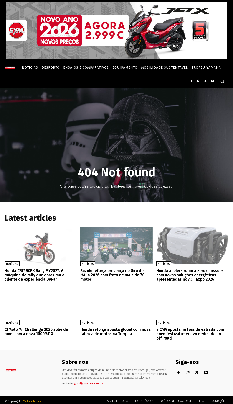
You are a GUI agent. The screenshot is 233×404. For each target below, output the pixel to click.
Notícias (12, 263)
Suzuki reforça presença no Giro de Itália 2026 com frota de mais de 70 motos (115, 273)
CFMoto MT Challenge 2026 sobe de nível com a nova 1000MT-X (40, 331)
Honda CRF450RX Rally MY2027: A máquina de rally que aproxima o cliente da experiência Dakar (40, 275)
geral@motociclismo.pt (89, 381)
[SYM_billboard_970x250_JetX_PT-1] (116, 58)
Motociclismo (32, 399)
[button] (222, 81)
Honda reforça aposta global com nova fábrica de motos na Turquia (113, 331)
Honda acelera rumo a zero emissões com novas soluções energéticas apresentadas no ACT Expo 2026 (188, 275)
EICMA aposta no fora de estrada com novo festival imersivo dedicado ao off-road (190, 333)
